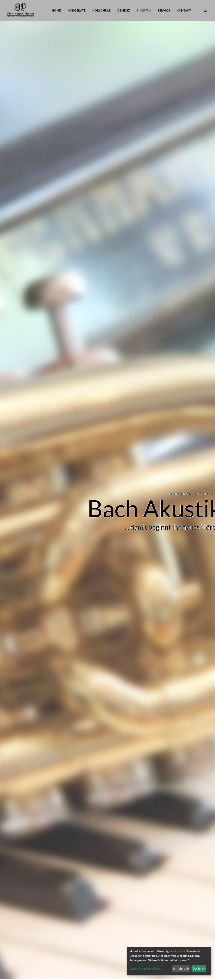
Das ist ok (199, 968)
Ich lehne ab (181, 968)
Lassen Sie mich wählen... (146, 968)
